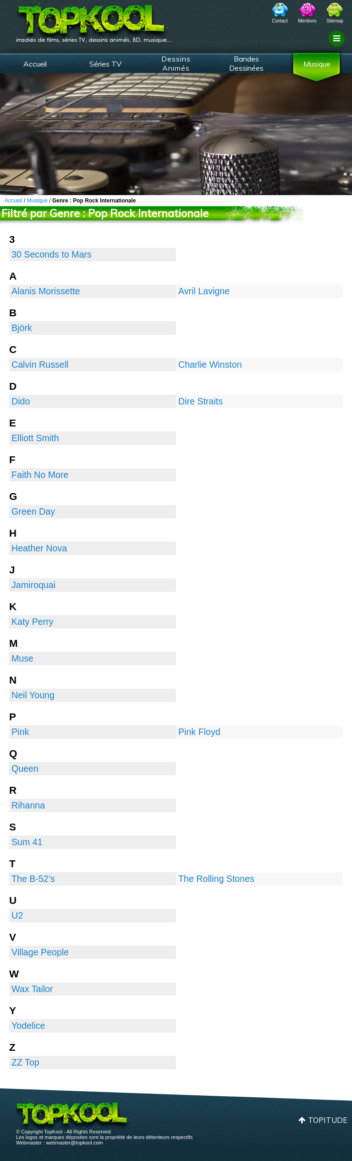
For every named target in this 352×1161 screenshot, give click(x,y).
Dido (20, 401)
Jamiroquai (33, 585)
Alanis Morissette (45, 291)
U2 (17, 915)
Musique (316, 63)
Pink (20, 732)
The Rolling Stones (216, 879)
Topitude (327, 1120)
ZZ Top (25, 1062)
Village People (40, 952)
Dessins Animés (176, 63)
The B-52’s (33, 879)
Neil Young (33, 695)
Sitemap (334, 20)
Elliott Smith (35, 438)
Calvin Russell (39, 364)
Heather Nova (39, 548)
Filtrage (338, 47)
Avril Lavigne (204, 291)
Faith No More (39, 475)
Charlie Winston (210, 364)
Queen (24, 768)
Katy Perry (32, 622)
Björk (21, 328)
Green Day (33, 511)
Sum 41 (27, 842)
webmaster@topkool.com (74, 1142)
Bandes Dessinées (246, 63)
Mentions (307, 20)
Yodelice (28, 1026)
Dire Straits (200, 401)
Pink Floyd (199, 732)
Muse (22, 658)
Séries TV (105, 63)
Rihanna (28, 805)
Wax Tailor (32, 989)
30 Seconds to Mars (51, 254)
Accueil (35, 63)
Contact (279, 20)
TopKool (94, 19)
